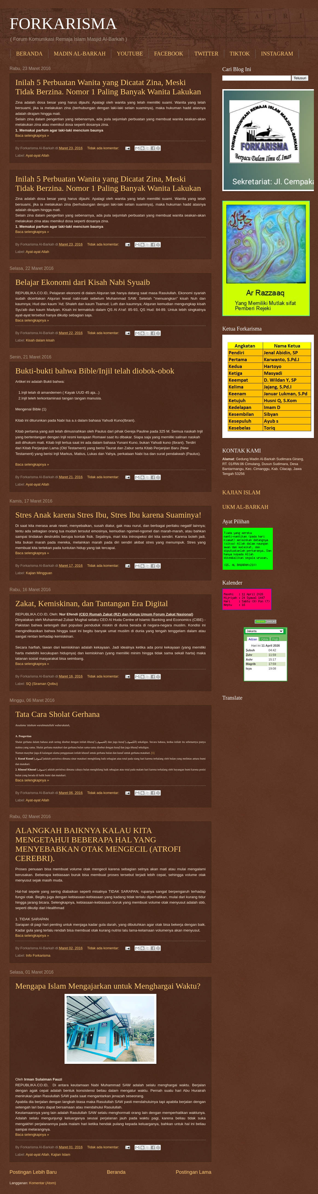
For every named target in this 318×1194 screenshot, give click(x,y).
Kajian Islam (60, 1154)
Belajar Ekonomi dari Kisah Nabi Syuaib (82, 282)
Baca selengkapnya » (32, 135)
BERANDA (29, 54)
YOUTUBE (130, 54)
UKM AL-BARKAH (245, 507)
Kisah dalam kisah (40, 340)
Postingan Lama (193, 1172)
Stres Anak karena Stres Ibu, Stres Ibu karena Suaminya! (108, 514)
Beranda (116, 1172)
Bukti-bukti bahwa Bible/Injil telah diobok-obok (94, 370)
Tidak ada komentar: (103, 148)
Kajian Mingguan (39, 573)
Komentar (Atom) (42, 1183)
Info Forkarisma (38, 955)
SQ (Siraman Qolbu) (42, 684)
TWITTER (206, 54)
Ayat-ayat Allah (37, 155)
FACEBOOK (168, 54)
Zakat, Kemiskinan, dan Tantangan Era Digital (91, 603)
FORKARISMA (63, 23)
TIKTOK (240, 54)
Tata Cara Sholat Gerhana (57, 714)
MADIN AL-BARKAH (80, 54)
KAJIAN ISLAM (241, 492)
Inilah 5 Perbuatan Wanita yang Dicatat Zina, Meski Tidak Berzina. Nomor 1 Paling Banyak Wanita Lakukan (108, 87)
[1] (152, 752)
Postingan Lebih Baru (33, 1172)
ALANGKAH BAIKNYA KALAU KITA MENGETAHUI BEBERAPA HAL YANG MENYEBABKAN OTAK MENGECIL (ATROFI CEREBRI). (98, 844)
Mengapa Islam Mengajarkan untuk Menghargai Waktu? (107, 985)
